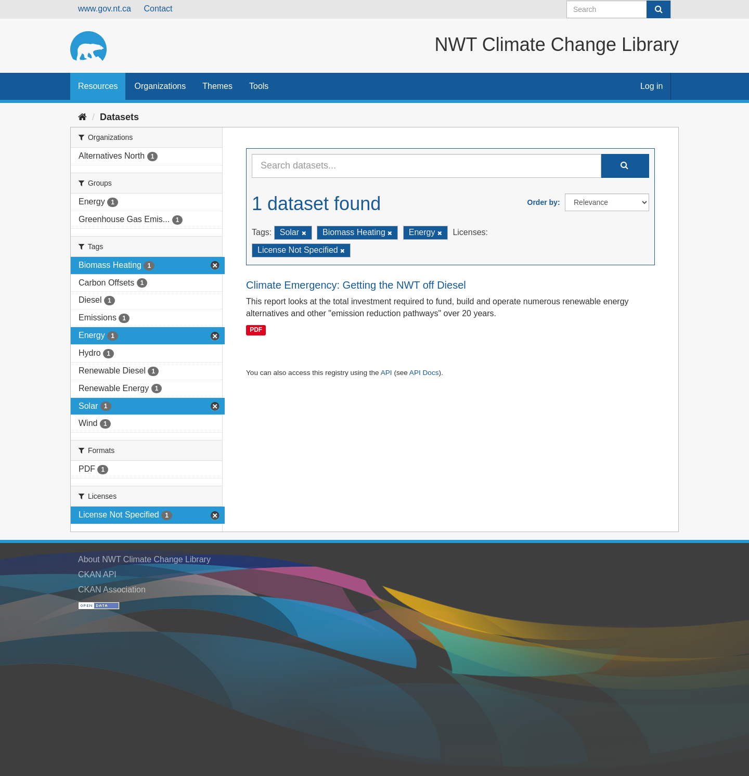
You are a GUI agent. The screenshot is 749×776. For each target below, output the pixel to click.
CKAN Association (112, 589)
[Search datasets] (618, 9)
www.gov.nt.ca (104, 8)
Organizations (160, 86)
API (386, 373)
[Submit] (658, 9)
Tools (258, 86)
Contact (158, 8)
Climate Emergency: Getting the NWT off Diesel (356, 285)
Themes (217, 86)
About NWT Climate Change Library (144, 559)
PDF (256, 329)
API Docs (424, 373)
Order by (542, 202)
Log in (651, 86)
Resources (98, 86)
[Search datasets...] (426, 166)
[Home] (82, 117)
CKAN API (97, 574)
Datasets (119, 117)
